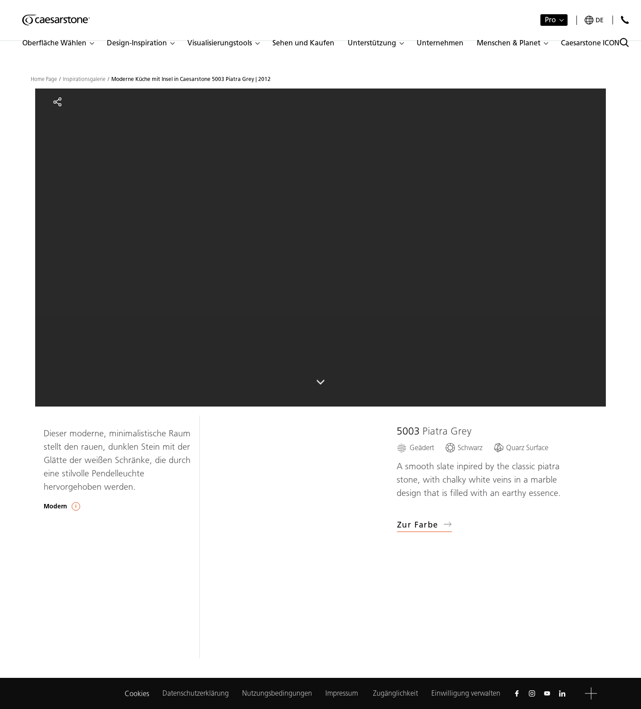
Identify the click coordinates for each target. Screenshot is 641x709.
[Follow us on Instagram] (532, 693)
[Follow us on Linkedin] (562, 693)
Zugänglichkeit (395, 693)
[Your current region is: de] (594, 20)
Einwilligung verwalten (465, 693)
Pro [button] (550, 20)
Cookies (137, 693)
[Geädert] (415, 447)
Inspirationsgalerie (84, 79)
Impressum (342, 693)
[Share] (57, 101)
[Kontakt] (625, 20)
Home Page (44, 79)
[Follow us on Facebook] (517, 693)
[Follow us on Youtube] (547, 693)
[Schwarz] (464, 447)
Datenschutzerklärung (195, 693)
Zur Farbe (424, 525)
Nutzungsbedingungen (277, 693)
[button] (57, 43)
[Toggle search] (624, 42)
